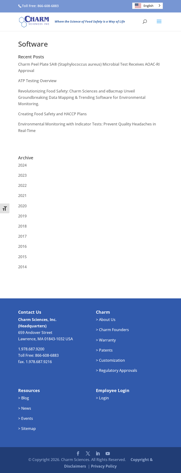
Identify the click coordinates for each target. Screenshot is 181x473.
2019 (22, 216)
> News (24, 408)
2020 (22, 205)
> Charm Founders (112, 329)
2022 (22, 185)
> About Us (105, 319)
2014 (22, 266)
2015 (22, 256)
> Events (25, 418)
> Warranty (106, 340)
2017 (22, 236)
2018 (22, 226)
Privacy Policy (104, 466)
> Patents (104, 350)
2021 (22, 195)
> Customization (110, 360)
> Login (102, 398)
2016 (22, 246)
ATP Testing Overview (37, 80)
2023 (22, 175)
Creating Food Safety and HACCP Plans (52, 113)
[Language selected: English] (147, 6)
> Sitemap (27, 428)
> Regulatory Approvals (116, 370)
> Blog (23, 398)
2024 (22, 165)
